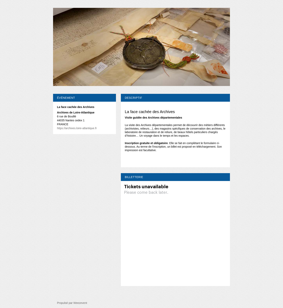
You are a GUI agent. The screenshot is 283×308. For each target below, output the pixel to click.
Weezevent (80, 302)
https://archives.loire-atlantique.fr (77, 128)
